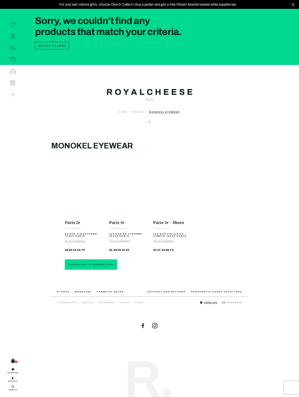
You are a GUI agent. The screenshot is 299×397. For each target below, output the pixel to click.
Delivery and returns (167, 292)
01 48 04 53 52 (119, 250)
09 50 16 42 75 (75, 250)
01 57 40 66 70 (163, 250)
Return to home (52, 46)
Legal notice (88, 302)
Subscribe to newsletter (90, 264)
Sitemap (139, 302)
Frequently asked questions (216, 292)
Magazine (83, 292)
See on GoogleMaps (75, 241)
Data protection (106, 302)
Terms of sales (110, 292)
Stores (63, 292)
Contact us (124, 302)
